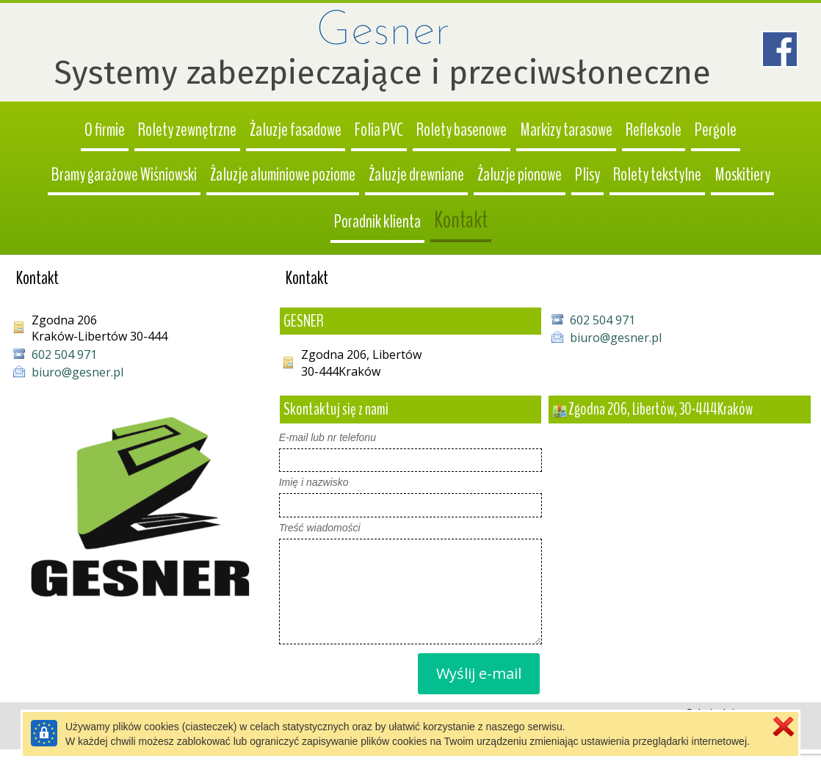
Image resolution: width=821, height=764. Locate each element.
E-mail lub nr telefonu (327, 437)
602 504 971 (602, 320)
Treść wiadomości (320, 528)
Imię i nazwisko (314, 482)
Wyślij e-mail (478, 673)
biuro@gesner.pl (616, 338)
